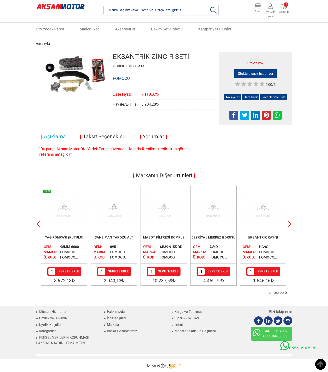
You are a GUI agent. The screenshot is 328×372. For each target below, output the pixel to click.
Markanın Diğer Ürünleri (164, 175)
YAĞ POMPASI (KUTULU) (64, 237)
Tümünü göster (278, 292)
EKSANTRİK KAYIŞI (263, 237)
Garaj (258, 11)
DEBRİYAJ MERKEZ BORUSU (213, 237)
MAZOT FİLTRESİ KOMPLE (163, 237)
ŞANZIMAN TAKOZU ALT (114, 237)
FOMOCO (67, 252)
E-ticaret (153, 365)
